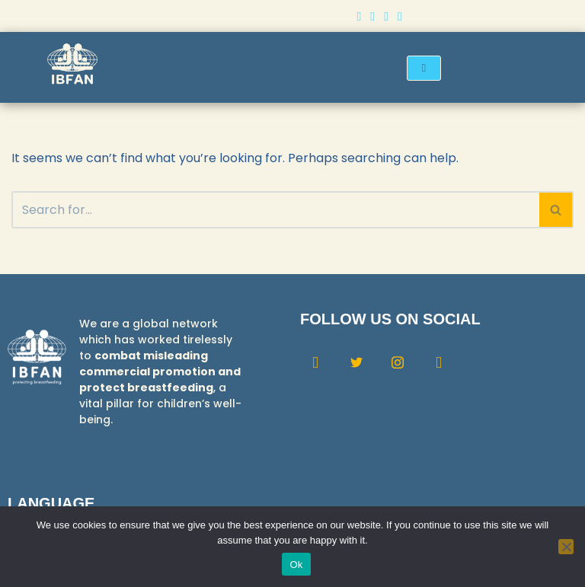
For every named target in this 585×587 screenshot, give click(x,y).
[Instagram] (386, 16)
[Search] (275, 209)
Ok (295, 564)
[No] (566, 546)
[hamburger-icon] (424, 68)
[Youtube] (400, 16)
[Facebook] (358, 16)
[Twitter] (372, 16)
